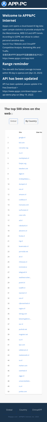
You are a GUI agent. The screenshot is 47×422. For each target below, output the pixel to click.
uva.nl (21, 298)
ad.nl (20, 220)
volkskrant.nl (23, 350)
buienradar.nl (23, 246)
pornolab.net (23, 252)
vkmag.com (23, 314)
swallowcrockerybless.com (28, 277)
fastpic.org (22, 163)
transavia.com (24, 205)
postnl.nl (22, 283)
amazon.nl (22, 194)
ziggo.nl (21, 376)
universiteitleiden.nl (26, 381)
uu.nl (20, 340)
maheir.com (23, 366)
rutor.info (22, 215)
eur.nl (21, 324)
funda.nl (22, 236)
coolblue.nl (23, 200)
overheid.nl (23, 371)
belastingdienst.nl (25, 319)
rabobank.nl (23, 226)
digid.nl (21, 174)
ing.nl (21, 241)
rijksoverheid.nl (24, 303)
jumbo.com (23, 391)
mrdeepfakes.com (25, 179)
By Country (31, 121)
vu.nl (20, 360)
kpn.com (22, 345)
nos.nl (21, 189)
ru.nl (20, 386)
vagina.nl (22, 308)
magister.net (23, 334)
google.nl (22, 137)
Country (23, 410)
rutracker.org (23, 148)
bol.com (22, 143)
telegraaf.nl (23, 272)
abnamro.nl (23, 231)
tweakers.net (23, 169)
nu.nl (20, 153)
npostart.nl (23, 293)
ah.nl (20, 257)
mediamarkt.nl (24, 355)
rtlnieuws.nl (23, 262)
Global (13, 121)
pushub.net (23, 329)
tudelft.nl (22, 288)
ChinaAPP (37, 410)
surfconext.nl (23, 210)
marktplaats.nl (24, 158)
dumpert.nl (23, 184)
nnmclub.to (23, 267)
